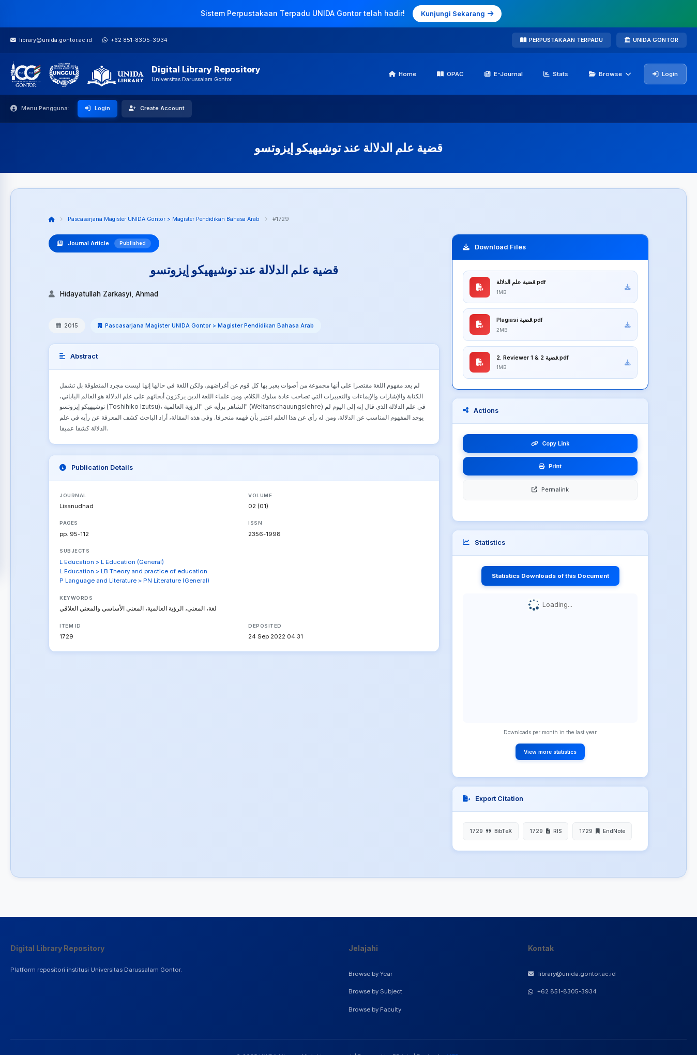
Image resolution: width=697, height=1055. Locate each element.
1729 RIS (545, 836)
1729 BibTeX (490, 836)
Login (665, 74)
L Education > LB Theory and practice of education (133, 571)
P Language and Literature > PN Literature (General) (134, 580)
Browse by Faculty (374, 1009)
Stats (555, 74)
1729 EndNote (602, 836)
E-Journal (503, 74)
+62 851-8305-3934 (562, 991)
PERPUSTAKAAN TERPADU (561, 39)
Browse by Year (370, 973)
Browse (610, 74)
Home (402, 74)
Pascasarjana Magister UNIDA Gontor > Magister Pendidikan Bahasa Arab (169, 218)
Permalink (550, 494)
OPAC (450, 74)
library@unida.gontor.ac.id (572, 973)
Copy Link (550, 448)
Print (550, 471)
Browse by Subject (375, 991)
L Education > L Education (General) (111, 562)
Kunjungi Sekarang (457, 13)
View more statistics (550, 756)
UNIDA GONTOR (651, 39)
